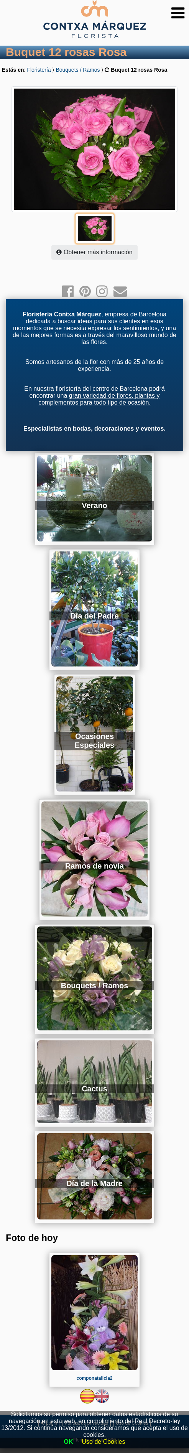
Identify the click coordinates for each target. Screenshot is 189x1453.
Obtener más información (94, 252)
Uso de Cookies (103, 1441)
